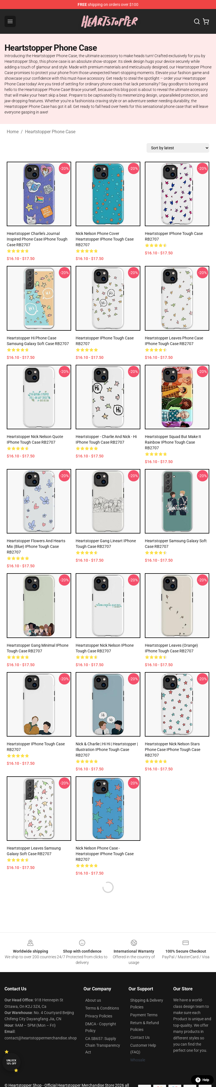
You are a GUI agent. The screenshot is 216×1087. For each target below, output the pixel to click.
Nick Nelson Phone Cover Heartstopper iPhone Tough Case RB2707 (105, 239)
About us (93, 1000)
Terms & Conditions (102, 1008)
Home (13, 131)
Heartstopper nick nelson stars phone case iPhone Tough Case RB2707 (172, 749)
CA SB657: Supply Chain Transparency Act (102, 1045)
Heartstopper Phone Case (50, 131)
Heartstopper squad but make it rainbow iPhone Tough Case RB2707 (173, 442)
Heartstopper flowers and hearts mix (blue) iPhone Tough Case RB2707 (36, 546)
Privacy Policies (98, 1016)
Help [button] (202, 1079)
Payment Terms (144, 1015)
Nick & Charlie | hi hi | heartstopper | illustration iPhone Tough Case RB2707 (107, 749)
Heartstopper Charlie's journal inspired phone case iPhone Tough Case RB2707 (37, 239)
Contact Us (140, 1037)
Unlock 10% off (11, 1062)
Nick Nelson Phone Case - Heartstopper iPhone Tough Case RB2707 (105, 854)
